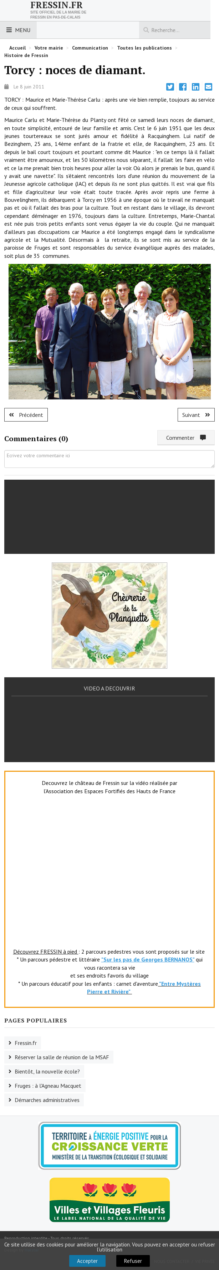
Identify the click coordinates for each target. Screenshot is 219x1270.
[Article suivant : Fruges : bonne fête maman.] (196, 415)
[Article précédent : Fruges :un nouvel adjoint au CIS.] (26, 415)
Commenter (186, 437)
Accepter (87, 1261)
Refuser (133, 1261)
